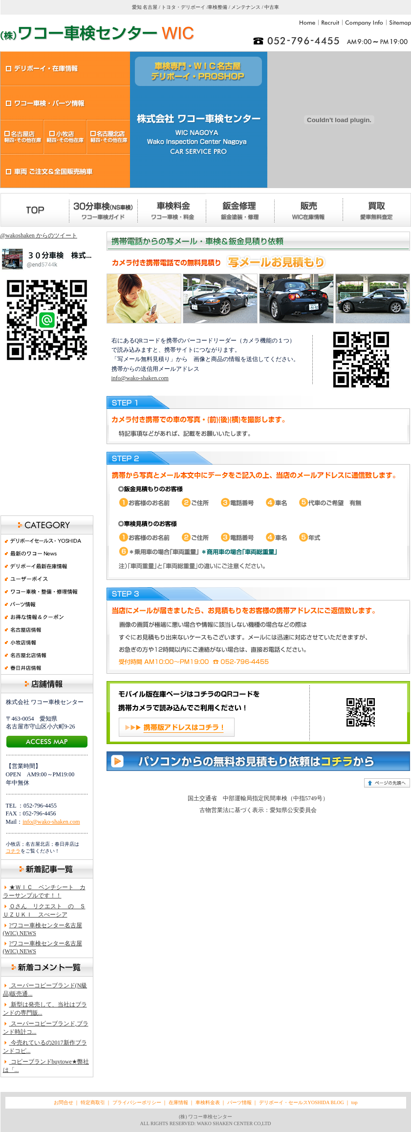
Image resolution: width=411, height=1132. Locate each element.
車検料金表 (207, 1102)
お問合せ (63, 1102)
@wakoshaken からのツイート (38, 235)
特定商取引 (93, 1102)
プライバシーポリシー (136, 1102)
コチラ (13, 851)
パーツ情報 (239, 1102)
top (354, 1102)
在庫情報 (179, 1102)
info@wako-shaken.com (51, 821)
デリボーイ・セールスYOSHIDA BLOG (301, 1102)
